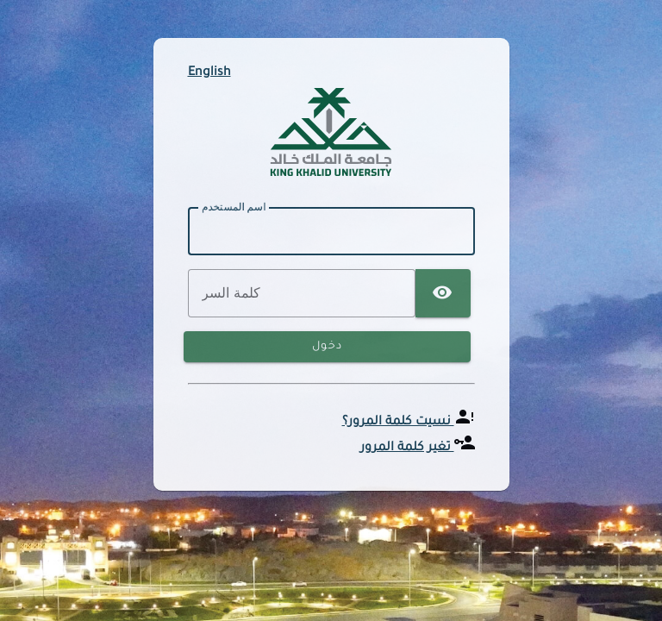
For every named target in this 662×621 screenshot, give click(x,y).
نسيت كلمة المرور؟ (398, 423)
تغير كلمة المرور (407, 448)
